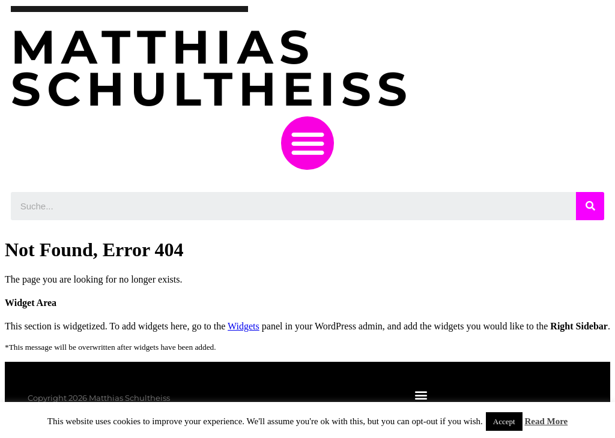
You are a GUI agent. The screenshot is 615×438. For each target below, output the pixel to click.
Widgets (243, 326)
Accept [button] (504, 421)
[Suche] (590, 206)
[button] (308, 143)
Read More (546, 421)
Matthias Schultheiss (212, 68)
